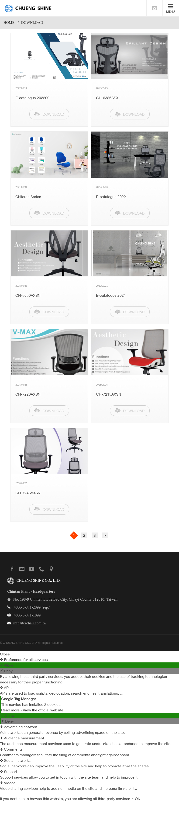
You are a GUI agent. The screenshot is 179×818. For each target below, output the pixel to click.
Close (5, 654)
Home (8, 22)
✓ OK (135, 798)
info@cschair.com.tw (30, 623)
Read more (11, 710)
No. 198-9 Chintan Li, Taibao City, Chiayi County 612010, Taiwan (65, 599)
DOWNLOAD (53, 114)
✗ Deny (6, 670)
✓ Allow (6, 665)
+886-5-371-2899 (27, 607)
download (32, 22)
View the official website (43, 710)
